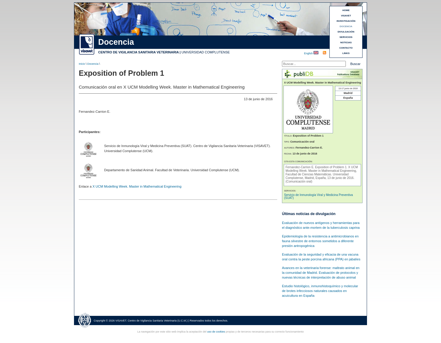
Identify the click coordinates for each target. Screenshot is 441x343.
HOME (346, 10)
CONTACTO (346, 48)
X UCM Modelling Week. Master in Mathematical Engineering (136, 186)
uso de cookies (216, 331)
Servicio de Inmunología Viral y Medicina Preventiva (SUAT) (318, 196)
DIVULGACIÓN (346, 31)
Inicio (82, 63)
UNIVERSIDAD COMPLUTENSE (205, 52)
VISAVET (346, 15)
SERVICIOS (346, 37)
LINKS (346, 53)
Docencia (93, 63)
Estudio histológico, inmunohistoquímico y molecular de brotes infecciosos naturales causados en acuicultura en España (320, 290)
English (309, 53)
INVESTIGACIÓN (346, 21)
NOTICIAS (345, 42)
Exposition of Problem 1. (331, 167)
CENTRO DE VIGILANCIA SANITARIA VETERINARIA (138, 52)
